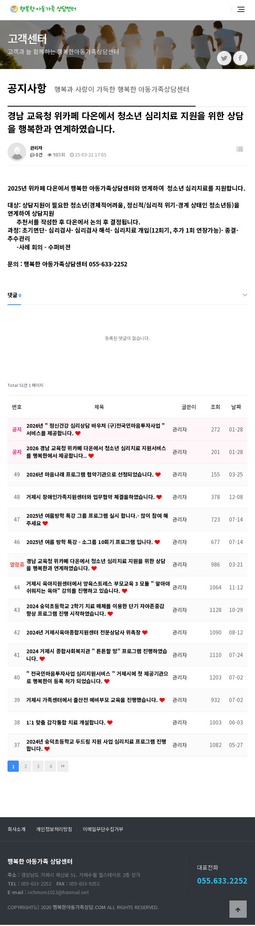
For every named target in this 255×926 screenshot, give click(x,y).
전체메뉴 (241, 10)
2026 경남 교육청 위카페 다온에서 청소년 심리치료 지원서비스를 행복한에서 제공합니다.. (96, 452)
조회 (215, 408)
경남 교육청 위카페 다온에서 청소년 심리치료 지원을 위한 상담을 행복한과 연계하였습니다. (95, 565)
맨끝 (62, 767)
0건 (36, 155)
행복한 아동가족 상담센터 (44, 8)
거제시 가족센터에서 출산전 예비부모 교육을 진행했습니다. (92, 701)
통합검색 (222, 10)
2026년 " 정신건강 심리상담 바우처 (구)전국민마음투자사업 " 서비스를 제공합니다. (95, 430)
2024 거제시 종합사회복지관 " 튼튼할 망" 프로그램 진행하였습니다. (96, 655)
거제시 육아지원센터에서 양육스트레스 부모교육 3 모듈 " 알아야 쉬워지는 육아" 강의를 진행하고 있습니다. (98, 588)
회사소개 (17, 830)
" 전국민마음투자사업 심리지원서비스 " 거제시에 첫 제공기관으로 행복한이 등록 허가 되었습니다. (97, 678)
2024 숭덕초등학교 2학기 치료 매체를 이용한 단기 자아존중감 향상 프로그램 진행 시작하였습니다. (95, 610)
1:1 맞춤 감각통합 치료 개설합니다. (66, 723)
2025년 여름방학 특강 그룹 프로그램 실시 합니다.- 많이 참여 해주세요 (97, 520)
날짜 (236, 408)
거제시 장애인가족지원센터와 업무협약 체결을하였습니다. (91, 498)
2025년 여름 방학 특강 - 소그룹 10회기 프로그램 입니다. (90, 543)
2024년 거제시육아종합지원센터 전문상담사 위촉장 (84, 633)
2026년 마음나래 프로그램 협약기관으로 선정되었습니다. (90, 475)
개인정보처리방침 (54, 830)
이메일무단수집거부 (103, 830)
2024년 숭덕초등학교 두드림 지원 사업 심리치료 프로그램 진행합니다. (96, 745)
